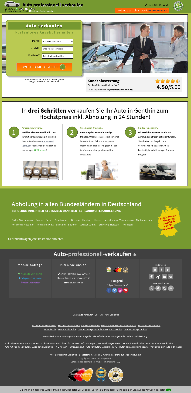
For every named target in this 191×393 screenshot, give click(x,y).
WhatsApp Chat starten (32, 273)
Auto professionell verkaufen (53, 5)
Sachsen (74, 224)
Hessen (100, 220)
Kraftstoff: (34, 55)
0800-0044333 (83, 273)
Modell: (35, 48)
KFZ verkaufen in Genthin (44, 325)
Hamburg (89, 220)
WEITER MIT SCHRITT (44, 67)
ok (169, 390)
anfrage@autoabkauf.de (43, 11)
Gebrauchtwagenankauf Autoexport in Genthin (100, 329)
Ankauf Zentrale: (68, 273)
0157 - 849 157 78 (26, 8)
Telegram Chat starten (31, 278)
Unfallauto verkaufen (83, 314)
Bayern (41, 220)
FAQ (118, 361)
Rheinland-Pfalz (46, 224)
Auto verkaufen (112, 314)
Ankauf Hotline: (66, 278)
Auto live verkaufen (90, 325)
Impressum (109, 361)
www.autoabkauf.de (67, 329)
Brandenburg (63, 220)
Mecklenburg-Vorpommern (120, 220)
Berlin (50, 220)
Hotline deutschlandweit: (142, 10)
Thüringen (128, 224)
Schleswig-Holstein (110, 224)
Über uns (99, 314)
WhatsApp (41, 156)
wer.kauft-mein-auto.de (69, 325)
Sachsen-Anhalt (89, 224)
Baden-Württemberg (24, 220)
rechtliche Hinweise (93, 361)
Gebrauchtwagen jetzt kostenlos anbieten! (38, 239)
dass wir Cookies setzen (152, 389)
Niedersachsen (145, 220)
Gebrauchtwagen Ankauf (135, 329)
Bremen (77, 220)
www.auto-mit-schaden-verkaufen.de (118, 325)
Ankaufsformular (75, 282)
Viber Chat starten (31, 282)
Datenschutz (77, 361)
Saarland (62, 224)
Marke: (36, 41)
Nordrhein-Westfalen (24, 224)
